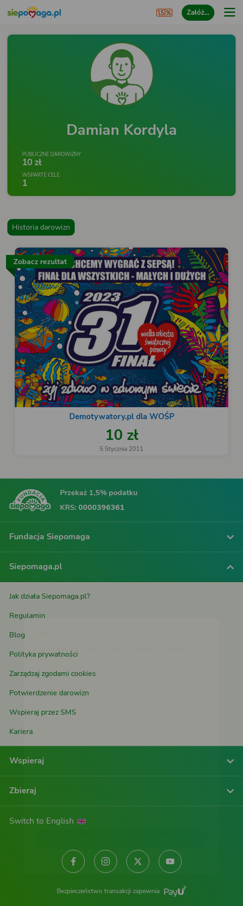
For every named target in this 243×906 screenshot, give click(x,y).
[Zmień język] (26, 603)
